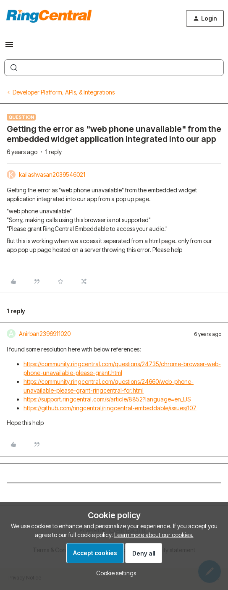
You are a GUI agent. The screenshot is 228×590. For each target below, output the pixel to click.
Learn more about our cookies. (154, 534)
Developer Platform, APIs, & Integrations (64, 92)
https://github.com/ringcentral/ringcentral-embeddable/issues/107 (110, 408)
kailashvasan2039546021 (52, 174)
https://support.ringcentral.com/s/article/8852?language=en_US (107, 399)
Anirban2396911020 (45, 333)
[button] (9, 47)
